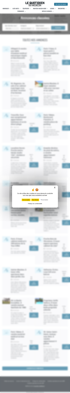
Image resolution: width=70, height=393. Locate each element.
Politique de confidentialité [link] (35, 203)
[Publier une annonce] (61, 4)
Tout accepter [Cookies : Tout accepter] (26, 199)
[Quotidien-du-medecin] (35, 2)
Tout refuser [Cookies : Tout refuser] (35, 199)
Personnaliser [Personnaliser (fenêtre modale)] (44, 199)
